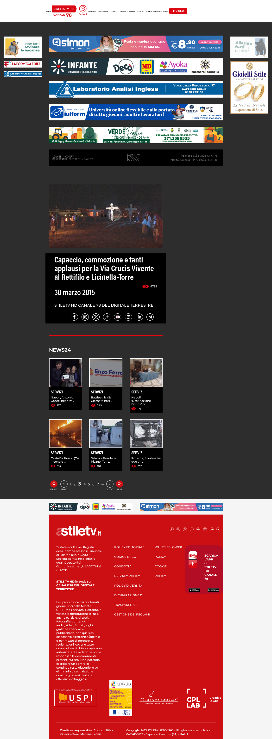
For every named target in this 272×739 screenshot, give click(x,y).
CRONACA (92, 12)
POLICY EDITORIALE (129, 547)
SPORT (166, 12)
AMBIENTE (157, 12)
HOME (48, 12)
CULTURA (141, 12)
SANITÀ (132, 12)
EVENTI (149, 12)
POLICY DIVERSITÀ (128, 585)
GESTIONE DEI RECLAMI (132, 614)
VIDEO (178, 10)
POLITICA (124, 12)
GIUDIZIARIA (103, 12)
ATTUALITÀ (114, 12)
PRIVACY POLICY (127, 576)
